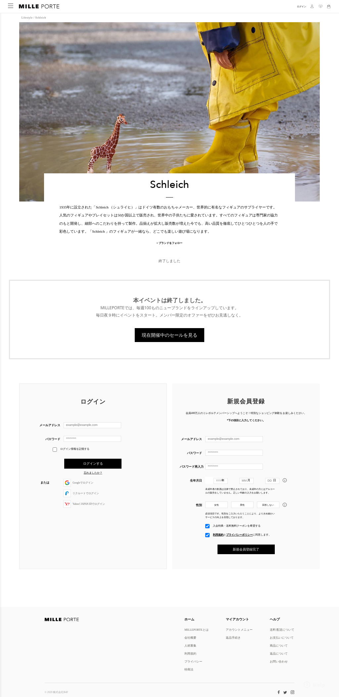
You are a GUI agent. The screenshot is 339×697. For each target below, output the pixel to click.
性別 (199, 502)
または (44, 480)
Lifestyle (27, 17)
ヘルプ (275, 619)
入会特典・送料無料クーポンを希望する (237, 522)
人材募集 (190, 645)
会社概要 (190, 637)
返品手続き (233, 637)
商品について (279, 645)
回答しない (268, 502)
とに (242, 531)
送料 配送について (282, 629)
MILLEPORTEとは (196, 629)
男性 (242, 502)
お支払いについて (282, 637)
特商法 (188, 669)
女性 (216, 502)
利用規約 (218, 531)
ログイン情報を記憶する (71, 447)
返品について (279, 653)
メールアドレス (49, 423)
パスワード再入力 (191, 464)
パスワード (52, 437)
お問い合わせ (279, 661)
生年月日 (196, 477)
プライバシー (193, 661)
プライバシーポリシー (239, 531)
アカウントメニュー (239, 629)
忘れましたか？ (93, 470)
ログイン (301, 6)
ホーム (189, 619)
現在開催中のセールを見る (169, 333)
